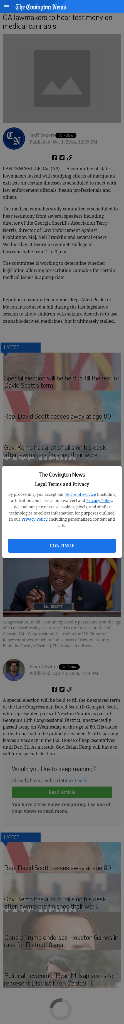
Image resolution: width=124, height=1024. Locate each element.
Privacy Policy (99, 500)
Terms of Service (80, 494)
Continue (61, 546)
